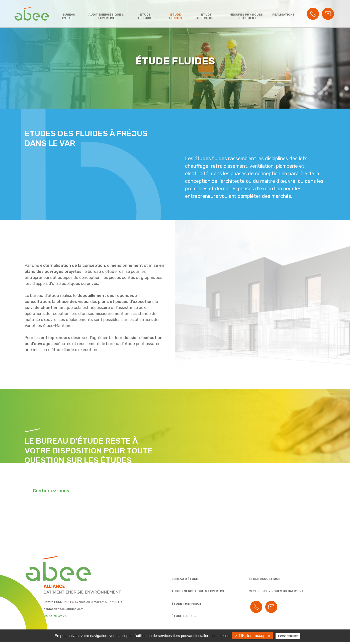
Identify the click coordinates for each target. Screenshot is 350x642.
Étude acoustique (206, 16)
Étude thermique (145, 16)
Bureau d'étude (68, 16)
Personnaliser (288, 636)
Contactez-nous (51, 491)
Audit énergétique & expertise (106, 16)
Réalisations (283, 14)
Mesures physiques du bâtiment (246, 16)
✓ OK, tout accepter (252, 635)
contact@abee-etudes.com (63, 609)
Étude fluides (175, 16)
